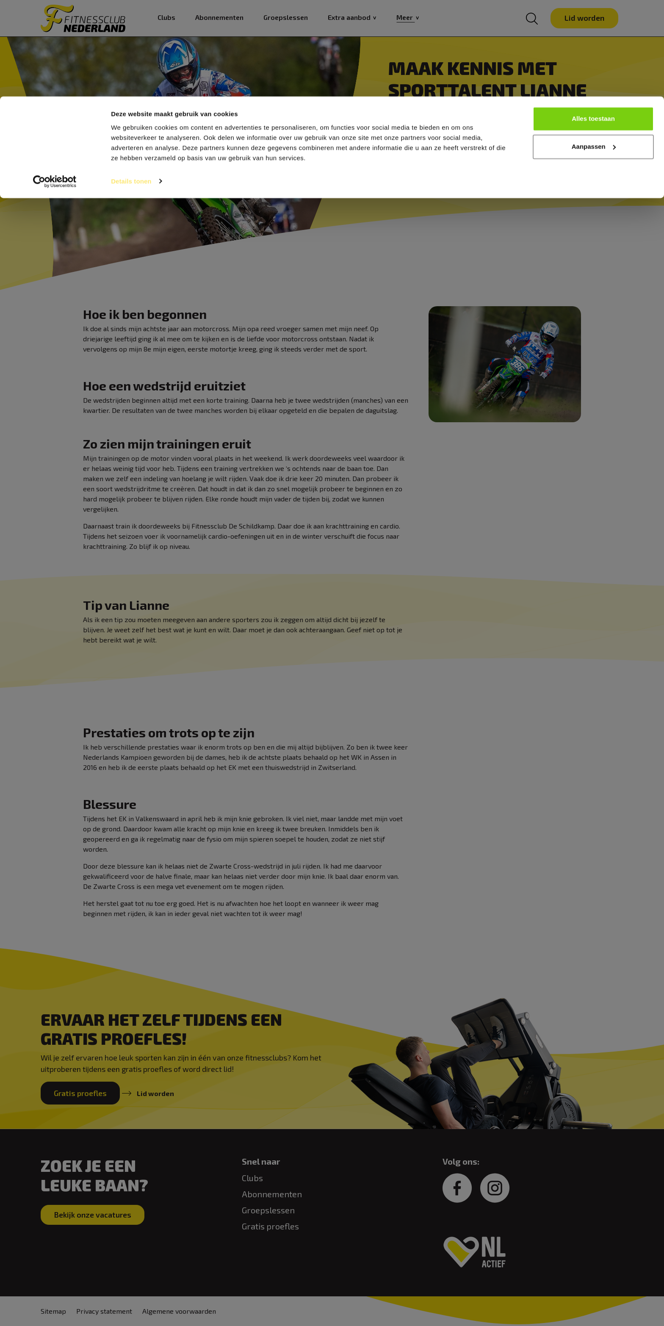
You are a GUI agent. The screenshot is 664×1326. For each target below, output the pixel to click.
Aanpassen (594, 50)
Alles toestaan (593, 22)
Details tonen (131, 84)
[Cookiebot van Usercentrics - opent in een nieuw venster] (55, 84)
